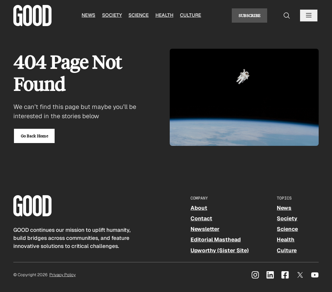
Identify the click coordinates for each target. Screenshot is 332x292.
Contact (201, 218)
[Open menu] (308, 15)
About (199, 207)
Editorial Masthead (216, 239)
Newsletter (205, 229)
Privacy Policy (62, 274)
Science (138, 15)
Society (112, 15)
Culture (190, 15)
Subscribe (250, 15)
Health (164, 15)
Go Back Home (34, 135)
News (88, 15)
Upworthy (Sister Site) (220, 250)
